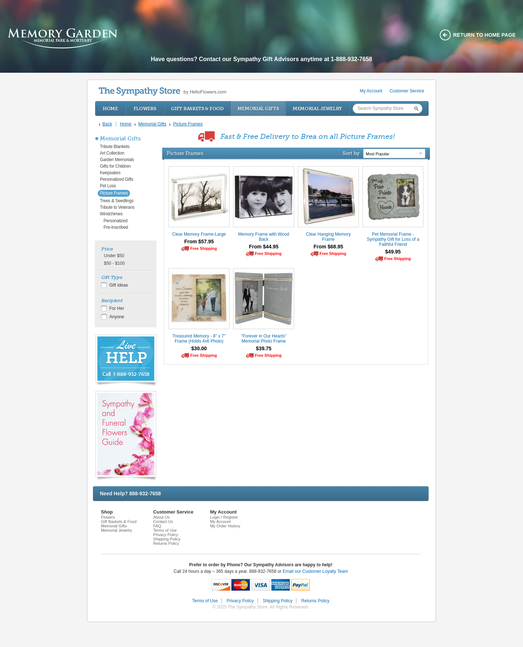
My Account (371, 90)
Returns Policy (166, 543)
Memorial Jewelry (317, 108)
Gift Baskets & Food (197, 108)
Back (107, 124)
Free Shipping (203, 248)
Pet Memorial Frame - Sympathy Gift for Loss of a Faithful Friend (393, 239)
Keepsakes (110, 172)
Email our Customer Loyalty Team (315, 571)
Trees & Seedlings (117, 200)
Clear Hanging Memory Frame (328, 237)
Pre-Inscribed (116, 227)
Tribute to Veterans (117, 207)
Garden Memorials (117, 159)
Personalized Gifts (116, 179)
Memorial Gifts (258, 108)
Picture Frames (114, 193)
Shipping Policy (167, 539)
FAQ (157, 526)
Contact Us (163, 521)
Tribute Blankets (114, 146)
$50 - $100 (114, 263)
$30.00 (199, 348)
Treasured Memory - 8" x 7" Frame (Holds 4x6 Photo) (199, 339)
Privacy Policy (165, 534)
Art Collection (112, 153)
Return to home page (484, 35)
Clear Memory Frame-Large (199, 234)
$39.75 (264, 348)
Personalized (115, 220)
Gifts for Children (115, 166)
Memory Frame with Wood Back (263, 237)
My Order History (225, 526)
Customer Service (407, 90)
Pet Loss (108, 185)
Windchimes (111, 213)
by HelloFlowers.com (162, 91)
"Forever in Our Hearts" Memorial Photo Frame (264, 339)
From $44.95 (264, 246)
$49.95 (393, 252)
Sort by (351, 153)
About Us (161, 517)
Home (110, 108)
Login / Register (224, 517)
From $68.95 (328, 246)
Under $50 (114, 255)
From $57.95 (199, 241)
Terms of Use (165, 530)
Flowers (145, 108)
